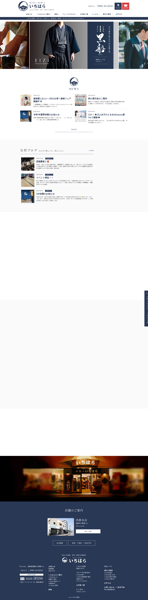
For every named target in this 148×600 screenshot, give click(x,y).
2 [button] (71, 71)
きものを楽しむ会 (109, 575)
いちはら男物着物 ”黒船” (83, 577)
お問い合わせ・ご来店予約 (145, 309)
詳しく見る (88, 531)
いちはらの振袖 (81, 566)
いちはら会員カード (54, 581)
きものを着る (108, 573)
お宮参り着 (84, 14)
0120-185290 (34, 579)
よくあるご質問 (53, 585)
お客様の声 (52, 583)
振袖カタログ (80, 568)
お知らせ (29, 14)
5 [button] (80, 71)
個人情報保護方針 (109, 589)
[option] (74, 45)
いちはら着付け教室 (110, 577)
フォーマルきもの (68, 14)
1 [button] (68, 71)
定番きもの (79, 579)
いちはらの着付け (109, 579)
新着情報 (51, 569)
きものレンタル (81, 592)
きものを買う (80, 575)
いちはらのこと (53, 577)
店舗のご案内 (52, 579)
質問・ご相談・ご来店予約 (81, 543)
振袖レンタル (108, 566)
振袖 (56, 14)
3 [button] (74, 71)
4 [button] (77, 71)
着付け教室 (107, 14)
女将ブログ (52, 571)
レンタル (95, 14)
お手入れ (119, 14)
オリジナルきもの (81, 581)
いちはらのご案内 (43, 14)
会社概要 (60, 543)
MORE (74, 129)
